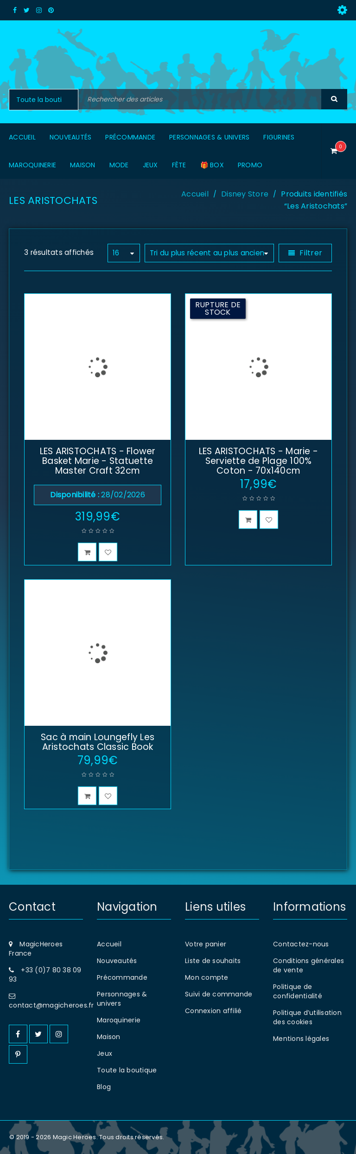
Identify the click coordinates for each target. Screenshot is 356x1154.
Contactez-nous (301, 944)
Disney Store (244, 194)
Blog (104, 1086)
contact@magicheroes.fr (51, 1005)
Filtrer (310, 252)
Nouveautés (117, 960)
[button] (87, 552)
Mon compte (207, 977)
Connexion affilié (213, 1010)
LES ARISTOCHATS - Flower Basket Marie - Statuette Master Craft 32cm (98, 461)
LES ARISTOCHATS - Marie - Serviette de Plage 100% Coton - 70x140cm (258, 461)
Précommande (122, 977)
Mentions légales (301, 1038)
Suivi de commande (218, 994)
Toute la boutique (127, 1070)
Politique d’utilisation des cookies (307, 1017)
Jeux (104, 1053)
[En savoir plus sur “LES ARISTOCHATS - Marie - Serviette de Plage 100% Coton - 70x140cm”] (248, 519)
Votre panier (205, 944)
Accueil (195, 194)
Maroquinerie (118, 1020)
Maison (109, 1036)
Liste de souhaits (213, 960)
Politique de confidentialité (297, 991)
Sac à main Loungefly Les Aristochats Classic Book (97, 742)
